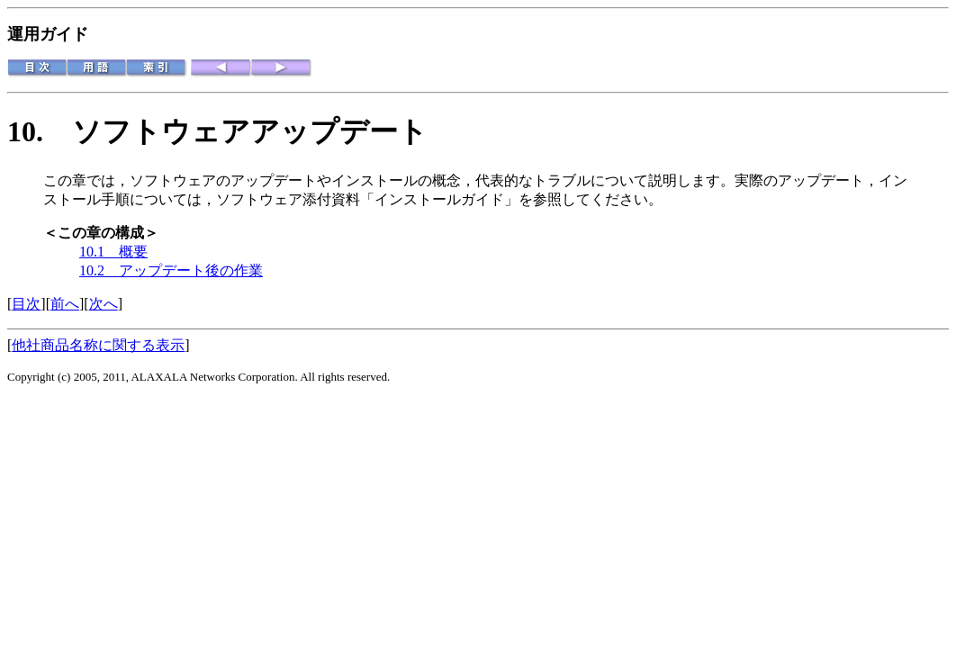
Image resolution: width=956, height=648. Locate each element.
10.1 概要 (113, 251)
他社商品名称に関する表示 (98, 345)
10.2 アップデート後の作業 (171, 270)
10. (39, 131)
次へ (103, 303)
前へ (64, 303)
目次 (26, 303)
